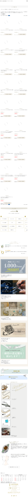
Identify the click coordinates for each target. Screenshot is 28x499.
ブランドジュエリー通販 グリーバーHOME (6, 9)
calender (14, 477)
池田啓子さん (19, 222)
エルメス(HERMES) (12, 226)
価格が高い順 (7, 15)
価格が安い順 (4, 15)
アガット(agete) (4, 222)
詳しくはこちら (23, 253)
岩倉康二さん (19, 226)
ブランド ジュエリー (13, 9)
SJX (12, 222)
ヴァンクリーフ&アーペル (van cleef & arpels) (4, 226)
